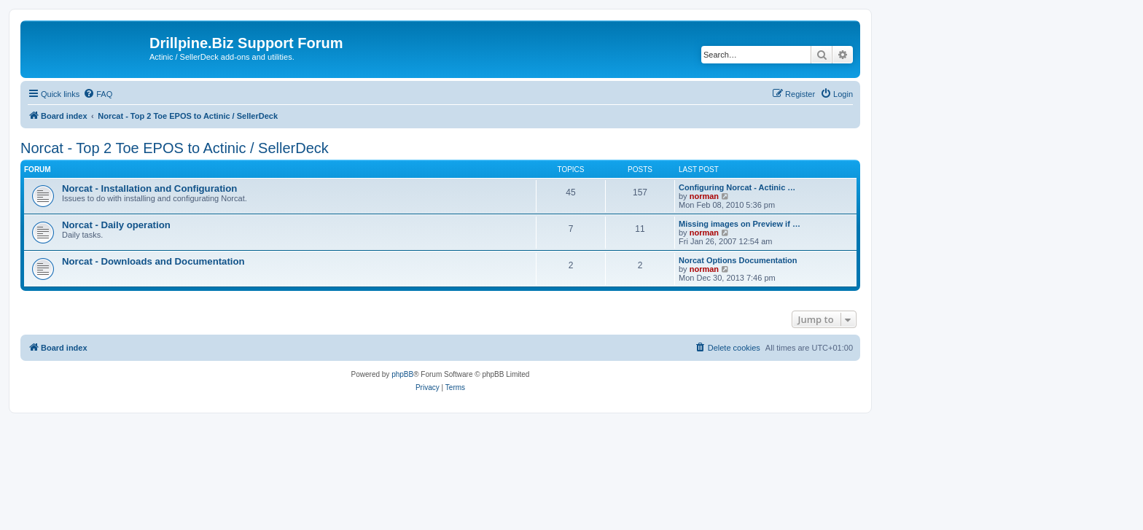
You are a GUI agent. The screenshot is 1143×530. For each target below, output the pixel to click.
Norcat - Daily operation (116, 224)
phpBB (402, 374)
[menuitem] (97, 94)
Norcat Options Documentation (738, 260)
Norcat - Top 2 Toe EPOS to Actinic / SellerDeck (174, 148)
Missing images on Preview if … (739, 223)
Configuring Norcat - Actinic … (737, 187)
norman (704, 196)
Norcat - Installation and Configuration (149, 188)
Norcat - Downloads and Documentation (153, 261)
